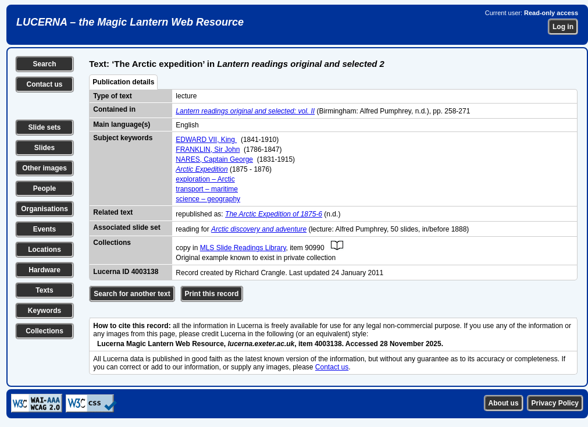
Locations (44, 249)
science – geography (208, 199)
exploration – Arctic (205, 179)
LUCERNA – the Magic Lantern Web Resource (130, 22)
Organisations (44, 209)
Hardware (44, 270)
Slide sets (44, 127)
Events (44, 229)
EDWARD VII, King (206, 140)
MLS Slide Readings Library (243, 248)
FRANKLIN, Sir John (208, 149)
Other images (44, 168)
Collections (44, 331)
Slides (44, 148)
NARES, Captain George (214, 159)
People (44, 188)
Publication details (123, 82)
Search (44, 64)
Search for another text (132, 294)
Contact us (44, 84)
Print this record (212, 294)
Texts (44, 290)
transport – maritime (207, 189)
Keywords (44, 311)
